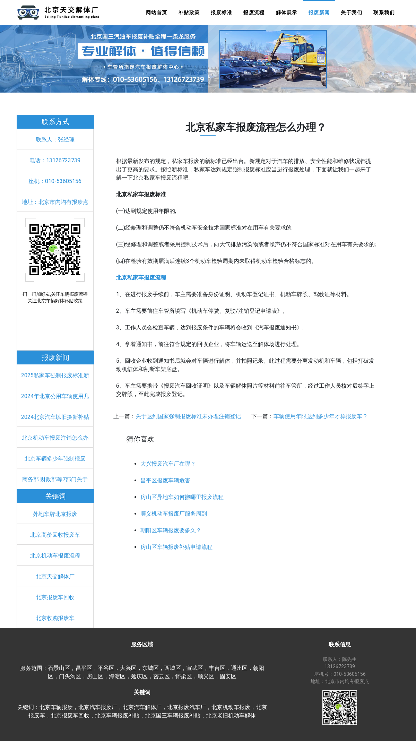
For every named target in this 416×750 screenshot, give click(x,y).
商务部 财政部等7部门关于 (55, 479)
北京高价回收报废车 (55, 535)
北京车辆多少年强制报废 (55, 458)
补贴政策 (189, 13)
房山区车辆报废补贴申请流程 (176, 547)
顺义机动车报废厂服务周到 (173, 513)
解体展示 (286, 13)
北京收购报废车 (55, 618)
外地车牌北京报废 (55, 514)
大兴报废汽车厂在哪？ (168, 463)
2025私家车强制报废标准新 (55, 375)
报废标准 (221, 13)
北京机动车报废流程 (55, 555)
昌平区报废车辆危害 (165, 480)
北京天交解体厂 (55, 576)
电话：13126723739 (54, 160)
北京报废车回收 (55, 597)
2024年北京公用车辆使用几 (55, 396)
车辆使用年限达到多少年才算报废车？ (321, 416)
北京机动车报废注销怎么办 (55, 437)
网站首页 (156, 13)
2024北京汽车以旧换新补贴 (55, 417)
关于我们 (351, 13)
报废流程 (254, 13)
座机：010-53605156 (54, 181)
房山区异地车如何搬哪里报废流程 (182, 497)
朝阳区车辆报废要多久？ (170, 530)
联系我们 (384, 13)
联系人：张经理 (55, 139)
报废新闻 (319, 13)
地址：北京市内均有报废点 (55, 202)
